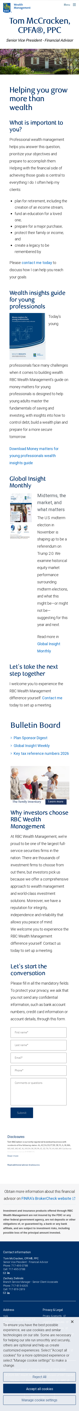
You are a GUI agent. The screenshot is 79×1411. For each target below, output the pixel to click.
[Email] (39, 1058)
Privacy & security (52, 1316)
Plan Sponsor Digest (30, 737)
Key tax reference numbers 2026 (41, 753)
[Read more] (12, 1155)
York (5, 1316)
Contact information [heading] (17, 1252)
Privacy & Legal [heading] (53, 1310)
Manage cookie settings (39, 1400)
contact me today (37, 262)
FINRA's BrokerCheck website (46, 1198)
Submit (22, 1112)
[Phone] (39, 1070)
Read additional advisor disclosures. (23, 1165)
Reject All (39, 1377)
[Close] (72, 1321)
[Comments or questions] (39, 1091)
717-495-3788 (19, 1265)
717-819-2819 (17, 1289)
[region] (39, 1364)
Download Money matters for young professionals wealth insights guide (34, 455)
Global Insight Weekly (32, 745)
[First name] (39, 1032)
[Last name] (39, 1045)
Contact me (52, 697)
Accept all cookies (39, 1389)
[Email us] (5, 1273)
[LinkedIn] (9, 1273)
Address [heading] (8, 1310)
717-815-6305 (19, 1285)
